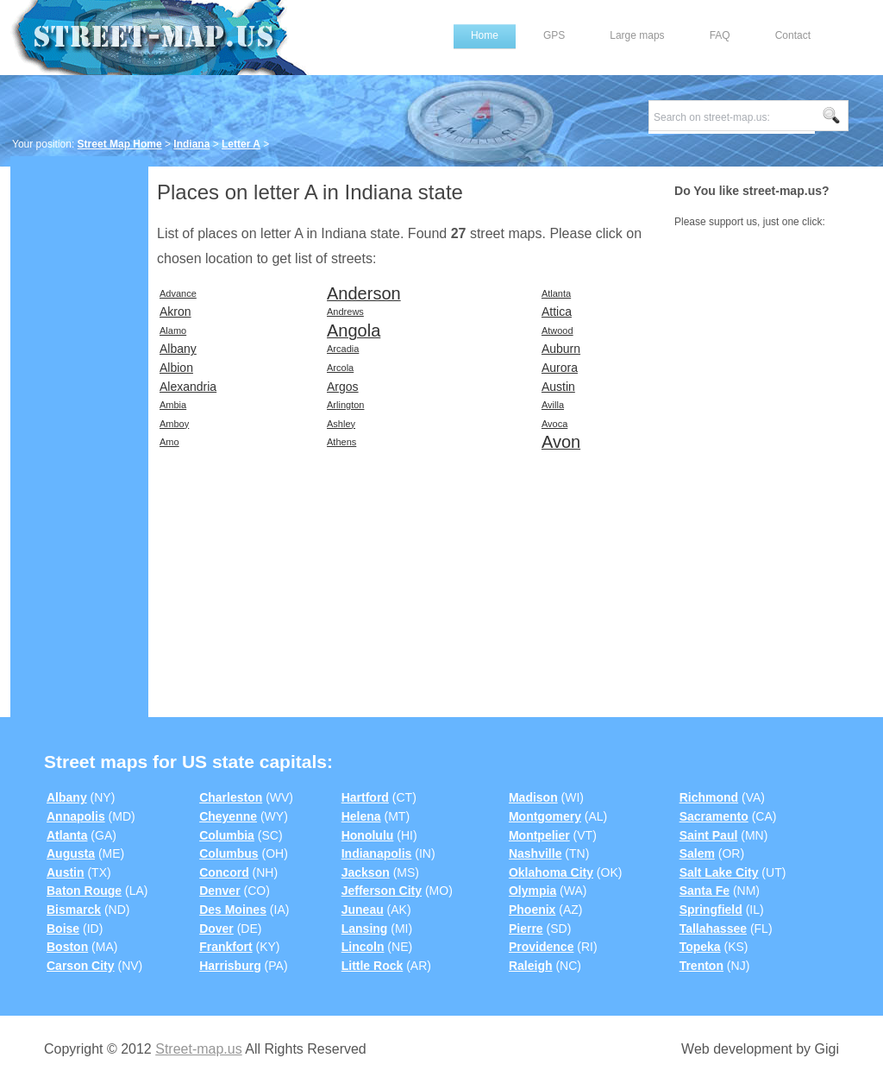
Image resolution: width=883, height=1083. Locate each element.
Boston (67, 947)
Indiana (191, 144)
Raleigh (531, 966)
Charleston (230, 797)
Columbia (226, 835)
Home (484, 35)
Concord (224, 872)
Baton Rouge (84, 890)
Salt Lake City (719, 872)
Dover (216, 928)
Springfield (710, 909)
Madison (533, 797)
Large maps (637, 35)
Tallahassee (713, 928)
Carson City (81, 966)
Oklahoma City (551, 872)
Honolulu (367, 835)
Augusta (71, 853)
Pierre (526, 928)
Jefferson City (381, 890)
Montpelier (539, 835)
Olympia (532, 890)
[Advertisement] (79, 429)
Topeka (700, 947)
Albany (67, 797)
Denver (219, 890)
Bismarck (74, 909)
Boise (63, 928)
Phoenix (532, 909)
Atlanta (67, 835)
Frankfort (225, 947)
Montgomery (545, 816)
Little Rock (372, 966)
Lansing (364, 928)
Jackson (365, 872)
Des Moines (232, 909)
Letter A (241, 144)
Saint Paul (708, 835)
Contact (793, 35)
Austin (66, 872)
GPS (554, 35)
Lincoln (363, 947)
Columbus (228, 853)
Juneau (362, 909)
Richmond (708, 797)
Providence (541, 947)
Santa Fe (704, 890)
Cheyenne (228, 816)
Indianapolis (376, 853)
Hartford (365, 797)
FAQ (720, 35)
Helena (361, 816)
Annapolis (76, 816)
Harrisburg (230, 966)
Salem (697, 853)
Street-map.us (198, 1049)
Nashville (535, 853)
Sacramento (713, 816)
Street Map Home (120, 144)
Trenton (701, 966)
